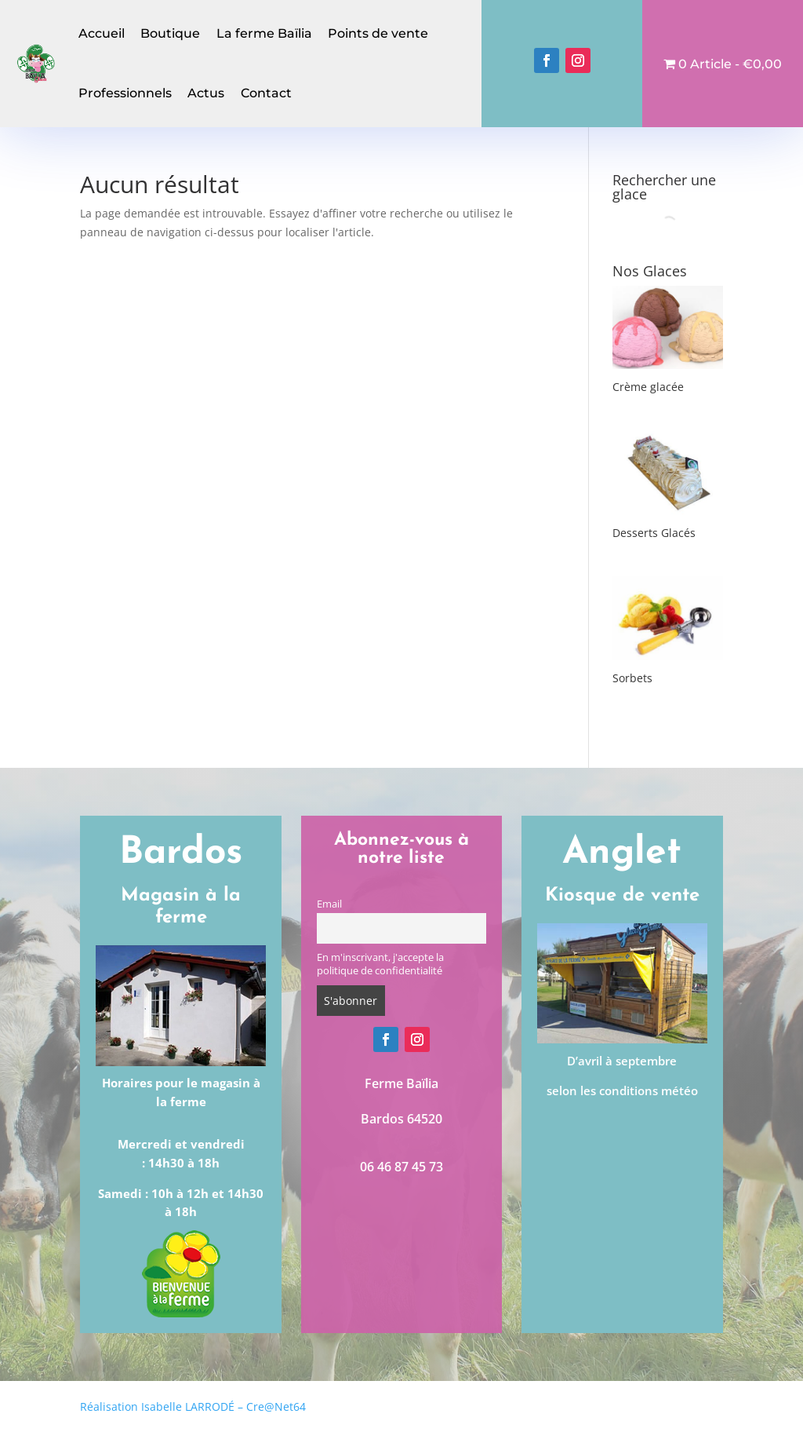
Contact (266, 93)
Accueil (101, 33)
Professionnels (125, 93)
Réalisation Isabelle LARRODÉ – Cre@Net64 (193, 1406)
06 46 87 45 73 (401, 1166)
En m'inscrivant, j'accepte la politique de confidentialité (380, 964)
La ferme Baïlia (264, 33)
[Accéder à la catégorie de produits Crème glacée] (667, 342)
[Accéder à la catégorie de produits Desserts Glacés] (667, 487)
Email (329, 904)
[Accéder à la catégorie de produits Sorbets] (667, 632)
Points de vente (378, 33)
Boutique (170, 33)
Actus (205, 93)
